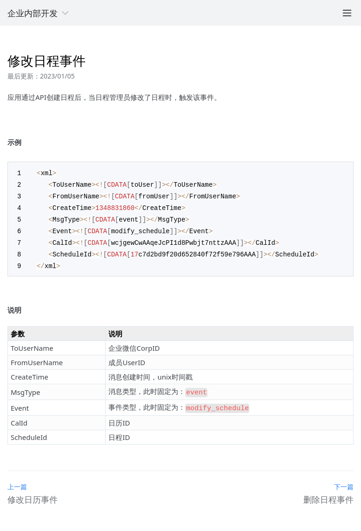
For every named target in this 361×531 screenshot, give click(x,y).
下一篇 (344, 479)
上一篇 (17, 479)
